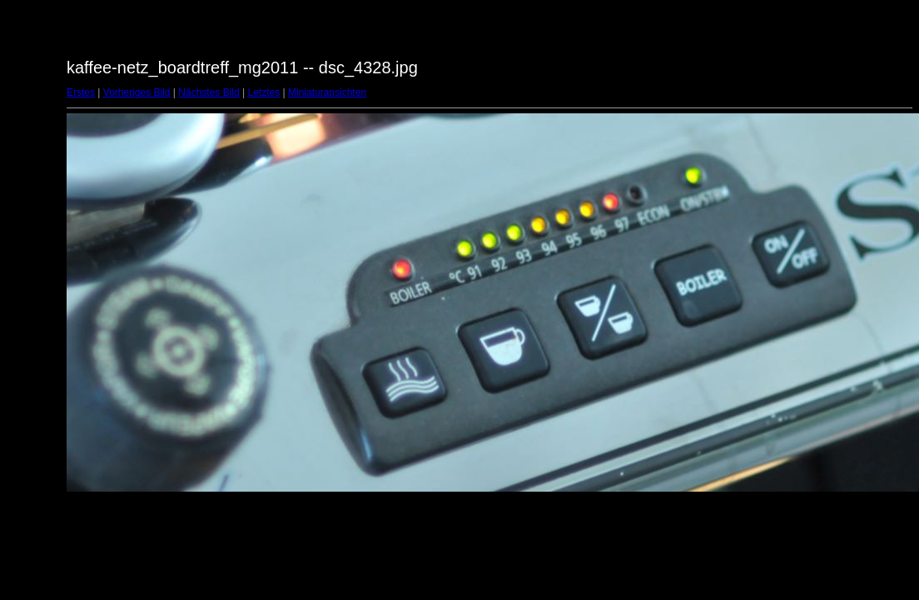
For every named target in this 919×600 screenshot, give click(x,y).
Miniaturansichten (327, 92)
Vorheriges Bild (137, 92)
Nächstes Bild (208, 92)
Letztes (264, 92)
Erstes (81, 92)
